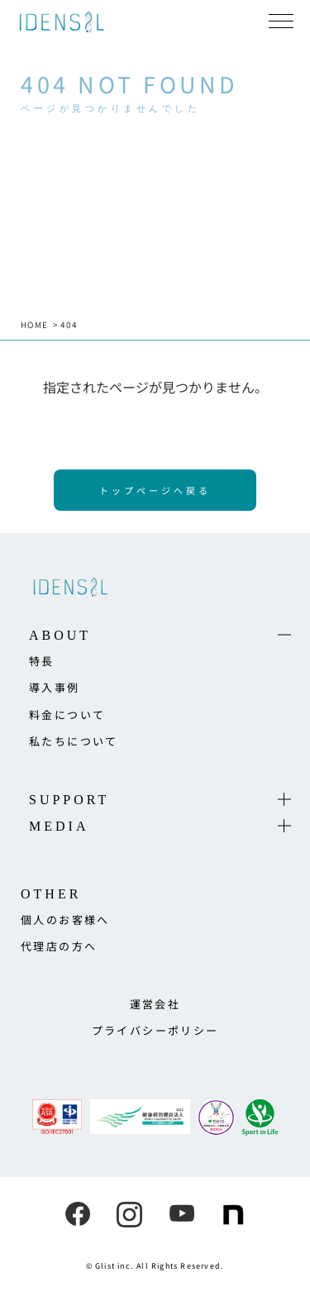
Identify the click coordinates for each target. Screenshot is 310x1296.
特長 (42, 661)
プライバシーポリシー (155, 1030)
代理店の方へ (59, 946)
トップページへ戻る (155, 490)
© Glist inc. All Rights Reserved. (155, 1265)
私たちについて (73, 741)
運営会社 (155, 1004)
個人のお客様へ (65, 919)
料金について (67, 714)
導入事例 (54, 687)
